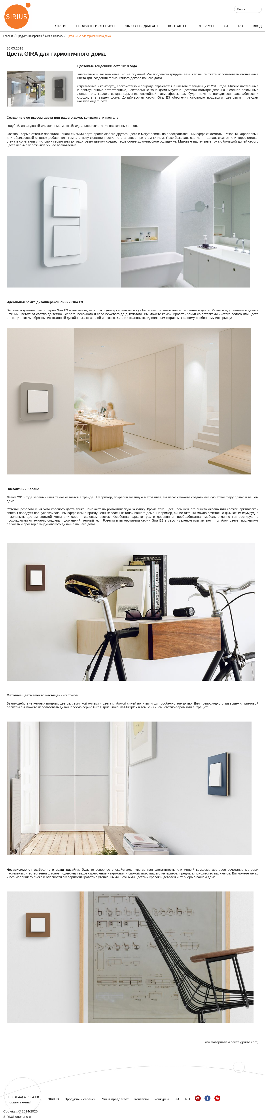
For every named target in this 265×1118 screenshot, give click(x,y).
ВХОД (257, 26)
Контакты (177, 26)
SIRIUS (60, 26)
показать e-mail (19, 1102)
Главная (8, 36)
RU (240, 26)
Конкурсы (205, 26)
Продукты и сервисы (95, 26)
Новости (58, 36)
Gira (47, 36)
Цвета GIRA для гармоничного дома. (89, 36)
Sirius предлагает (141, 26)
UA (226, 26)
